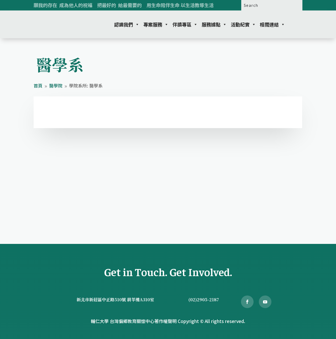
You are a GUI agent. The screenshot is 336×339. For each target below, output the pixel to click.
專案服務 (156, 24)
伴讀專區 (185, 24)
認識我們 (126, 24)
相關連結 (272, 24)
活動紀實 (243, 24)
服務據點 (214, 24)
